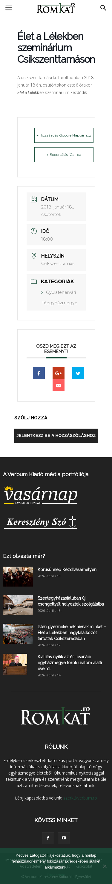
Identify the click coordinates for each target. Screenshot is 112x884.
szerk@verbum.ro (80, 798)
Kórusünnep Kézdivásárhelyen (67, 569)
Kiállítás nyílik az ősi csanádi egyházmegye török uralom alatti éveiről (70, 662)
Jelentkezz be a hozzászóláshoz (56, 435)
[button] (103, 8)
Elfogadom (56, 875)
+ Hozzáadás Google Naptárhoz (63, 135)
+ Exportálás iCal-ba (64, 154)
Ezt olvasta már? (24, 556)
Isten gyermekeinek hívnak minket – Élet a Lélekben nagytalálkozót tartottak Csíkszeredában (72, 632)
